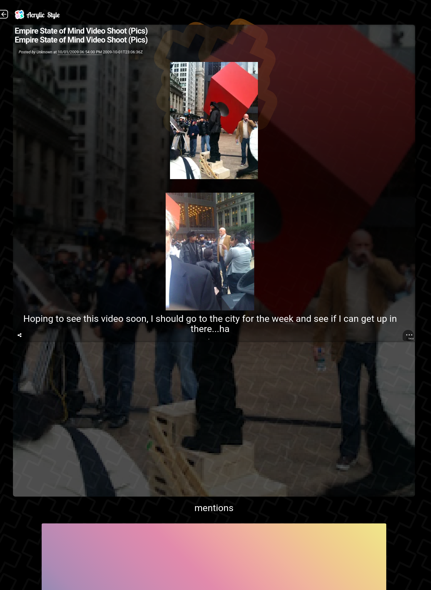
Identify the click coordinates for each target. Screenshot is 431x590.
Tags (411, 338)
